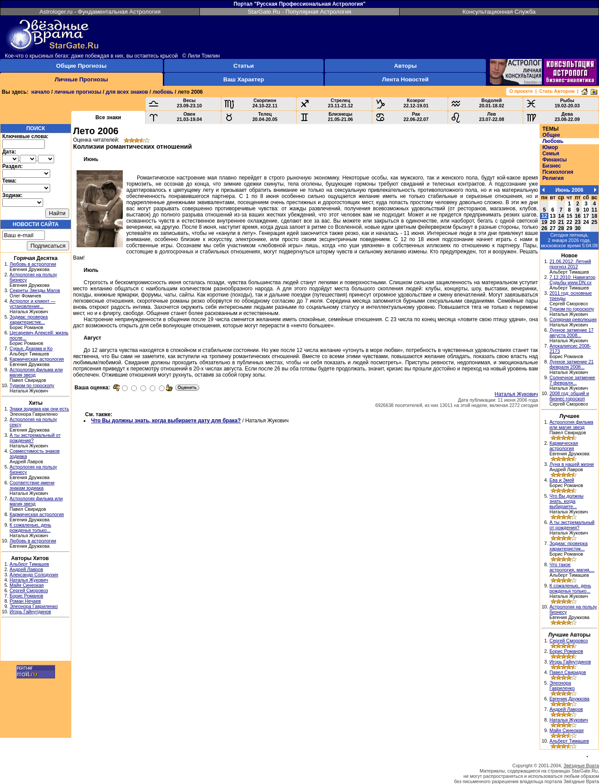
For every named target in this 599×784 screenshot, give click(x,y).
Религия (553, 178)
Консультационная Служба (499, 11)
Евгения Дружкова (569, 698)
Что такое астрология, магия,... (571, 567)
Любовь (552, 141)
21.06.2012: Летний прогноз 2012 (570, 264)
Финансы (554, 160)
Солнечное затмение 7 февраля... (572, 380)
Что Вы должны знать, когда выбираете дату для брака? (166, 421)
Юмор (550, 147)
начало (40, 92)
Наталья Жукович (29, 580)
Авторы (405, 65)
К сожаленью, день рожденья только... (30, 527)
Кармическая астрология (37, 359)
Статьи (243, 65)
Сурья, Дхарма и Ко (31, 348)
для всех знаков (127, 92)
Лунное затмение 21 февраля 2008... (571, 364)
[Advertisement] (35, 640)
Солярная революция (572, 319)
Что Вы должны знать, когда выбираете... (566, 501)
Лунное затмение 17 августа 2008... (571, 332)
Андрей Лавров (26, 569)
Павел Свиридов (567, 672)
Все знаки (108, 117)
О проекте (521, 91)
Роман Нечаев (25, 601)
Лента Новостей (405, 79)
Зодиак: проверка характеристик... (29, 319)
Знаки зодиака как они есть (39, 408)
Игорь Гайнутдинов (30, 611)
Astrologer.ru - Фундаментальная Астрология (100, 11)
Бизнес (551, 166)
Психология (557, 172)
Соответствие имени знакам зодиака (32, 485)
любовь (162, 92)
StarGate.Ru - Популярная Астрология (300, 11)
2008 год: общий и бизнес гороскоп (569, 396)
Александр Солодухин (34, 574)
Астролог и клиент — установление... (32, 303)
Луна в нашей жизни (571, 464)
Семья (550, 153)
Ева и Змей (561, 480)
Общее (551, 135)
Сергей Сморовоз (29, 590)
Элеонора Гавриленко (34, 606)
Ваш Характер (243, 79)
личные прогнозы (77, 92)
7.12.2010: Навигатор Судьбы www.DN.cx (572, 280)
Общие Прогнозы (81, 65)
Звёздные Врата (581, 765)
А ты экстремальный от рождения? (571, 525)
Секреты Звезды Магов (35, 290)
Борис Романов (26, 595)
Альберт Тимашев (29, 564)
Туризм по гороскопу (32, 385)
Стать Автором (556, 91)
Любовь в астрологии (33, 264)
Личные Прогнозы (81, 79)
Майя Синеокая (27, 585)
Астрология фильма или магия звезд (571, 424)
